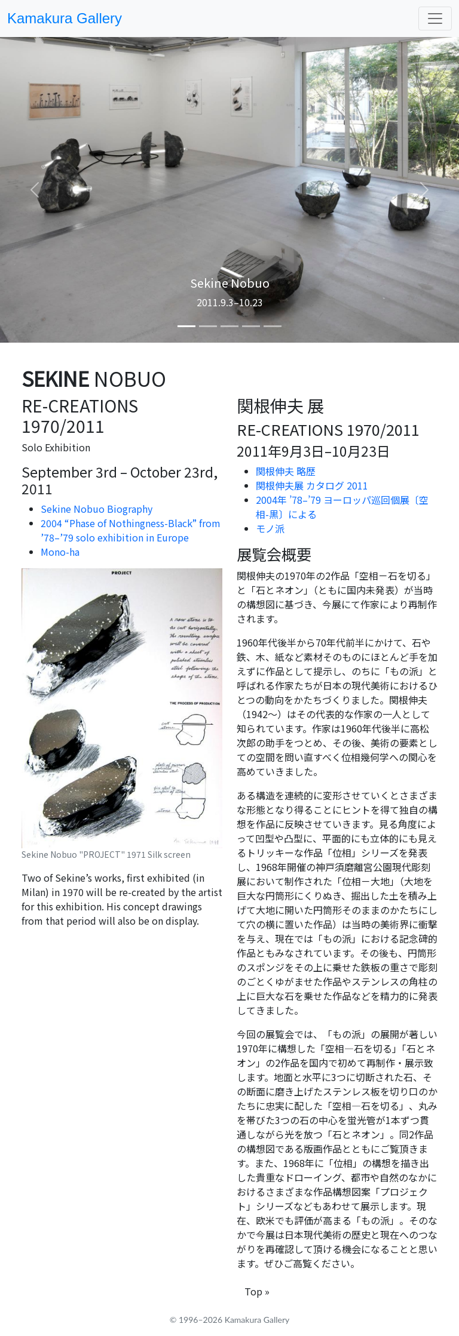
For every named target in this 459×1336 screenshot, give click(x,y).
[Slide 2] (208, 326)
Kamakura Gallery (64, 18)
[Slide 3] (229, 326)
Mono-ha (60, 551)
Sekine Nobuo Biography (96, 508)
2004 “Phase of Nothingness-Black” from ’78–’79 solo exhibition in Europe (131, 530)
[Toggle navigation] (435, 18)
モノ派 (270, 528)
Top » (257, 1291)
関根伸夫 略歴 (286, 471)
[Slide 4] (251, 326)
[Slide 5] (272, 326)
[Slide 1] (186, 326)
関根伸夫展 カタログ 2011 (312, 485)
